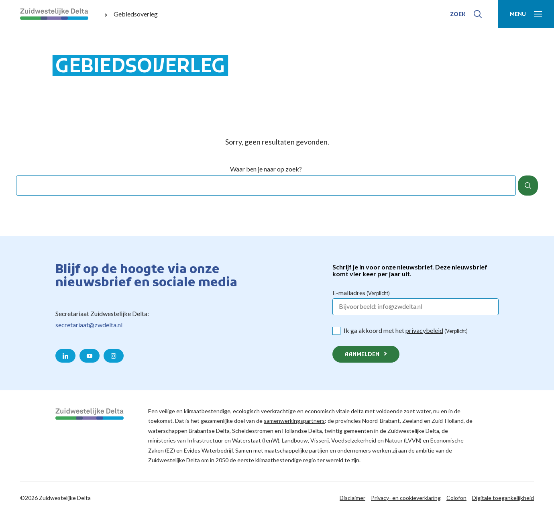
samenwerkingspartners (294, 420)
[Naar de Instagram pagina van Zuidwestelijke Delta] (114, 356)
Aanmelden (361, 355)
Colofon (456, 497)
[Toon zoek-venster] (466, 14)
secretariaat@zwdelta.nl (88, 324)
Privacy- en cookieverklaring (406, 497)
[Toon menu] (526, 14)
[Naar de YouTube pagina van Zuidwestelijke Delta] (89, 356)
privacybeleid (424, 330)
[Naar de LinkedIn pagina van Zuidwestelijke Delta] (65, 356)
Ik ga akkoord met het (406, 330)
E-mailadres (361, 292)
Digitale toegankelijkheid (503, 497)
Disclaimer (352, 497)
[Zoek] (528, 185)
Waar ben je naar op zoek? (266, 169)
